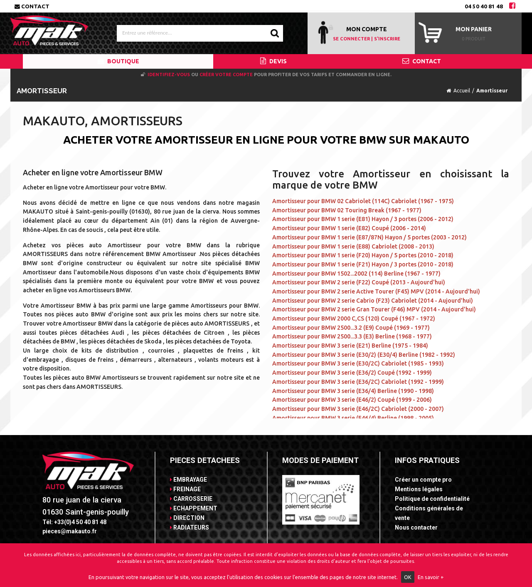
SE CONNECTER (351, 38)
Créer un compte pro (423, 479)
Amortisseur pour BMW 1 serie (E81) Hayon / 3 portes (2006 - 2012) (362, 219)
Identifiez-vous (169, 74)
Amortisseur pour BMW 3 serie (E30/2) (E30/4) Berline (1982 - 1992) (363, 354)
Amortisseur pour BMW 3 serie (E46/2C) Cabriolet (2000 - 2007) (358, 408)
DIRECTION (187, 518)
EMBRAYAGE (188, 479)
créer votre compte (226, 74)
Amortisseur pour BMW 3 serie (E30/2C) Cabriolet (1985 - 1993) (358, 363)
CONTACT (421, 61)
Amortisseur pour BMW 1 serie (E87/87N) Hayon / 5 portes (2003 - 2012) (369, 237)
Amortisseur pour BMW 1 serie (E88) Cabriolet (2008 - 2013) (353, 246)
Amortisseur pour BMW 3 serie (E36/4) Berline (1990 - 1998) (353, 391)
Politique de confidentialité (432, 498)
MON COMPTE (366, 29)
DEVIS (273, 61)
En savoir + (431, 577)
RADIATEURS (189, 527)
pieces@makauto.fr (69, 531)
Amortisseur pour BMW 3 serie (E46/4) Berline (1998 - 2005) (353, 418)
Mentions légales (419, 489)
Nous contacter (416, 527)
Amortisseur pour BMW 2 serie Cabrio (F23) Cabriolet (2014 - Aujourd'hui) (372, 300)
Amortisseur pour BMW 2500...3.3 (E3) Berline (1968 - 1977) (352, 336)
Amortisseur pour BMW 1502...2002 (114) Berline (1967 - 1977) (356, 273)
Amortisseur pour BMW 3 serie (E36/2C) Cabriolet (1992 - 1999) (358, 381)
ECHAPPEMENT (193, 508)
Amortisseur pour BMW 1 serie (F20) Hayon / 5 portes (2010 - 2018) (362, 255)
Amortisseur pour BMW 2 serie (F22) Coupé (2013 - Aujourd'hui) (358, 282)
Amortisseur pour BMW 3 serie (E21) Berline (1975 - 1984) (350, 345)
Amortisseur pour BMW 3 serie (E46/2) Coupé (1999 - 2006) (352, 399)
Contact (32, 6)
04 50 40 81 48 (484, 6)
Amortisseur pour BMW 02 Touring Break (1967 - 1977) (346, 210)
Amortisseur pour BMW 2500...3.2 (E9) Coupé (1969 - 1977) (351, 327)
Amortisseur (491, 90)
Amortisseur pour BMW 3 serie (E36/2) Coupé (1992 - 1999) (352, 372)
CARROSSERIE (191, 498)
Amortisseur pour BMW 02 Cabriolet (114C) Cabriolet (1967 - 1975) (363, 201)
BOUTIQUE (118, 61)
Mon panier (474, 29)
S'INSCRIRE (387, 38)
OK (407, 577)
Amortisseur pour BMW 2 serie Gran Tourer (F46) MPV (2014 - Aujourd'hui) (374, 309)
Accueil (461, 90)
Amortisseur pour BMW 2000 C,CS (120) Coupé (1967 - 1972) (353, 318)
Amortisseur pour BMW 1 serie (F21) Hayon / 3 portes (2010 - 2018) (362, 264)
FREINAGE (185, 489)
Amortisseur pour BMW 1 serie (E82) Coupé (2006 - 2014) (349, 228)
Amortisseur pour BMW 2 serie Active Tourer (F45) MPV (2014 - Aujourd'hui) (376, 291)
